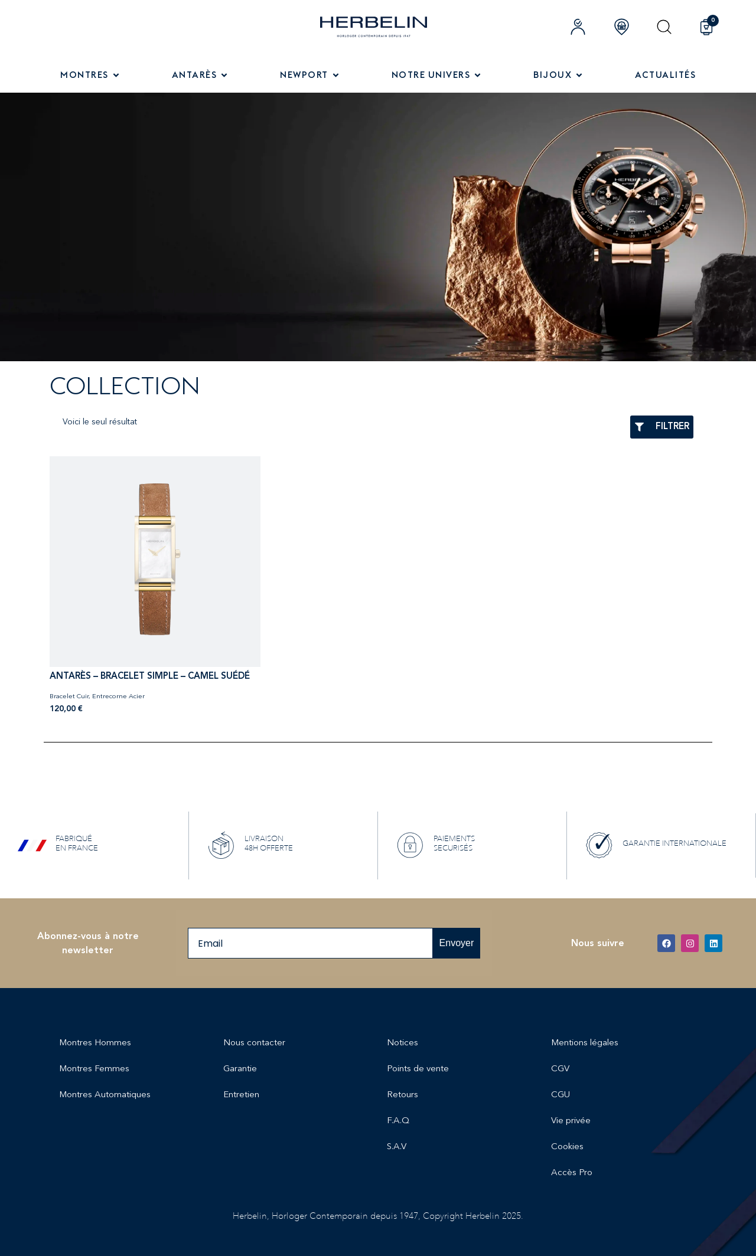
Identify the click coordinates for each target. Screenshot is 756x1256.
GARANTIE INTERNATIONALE (674, 843)
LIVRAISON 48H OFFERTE (269, 843)
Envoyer (456, 943)
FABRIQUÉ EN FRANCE (77, 843)
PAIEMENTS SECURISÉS (454, 843)
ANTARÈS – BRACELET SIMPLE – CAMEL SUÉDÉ (150, 676)
